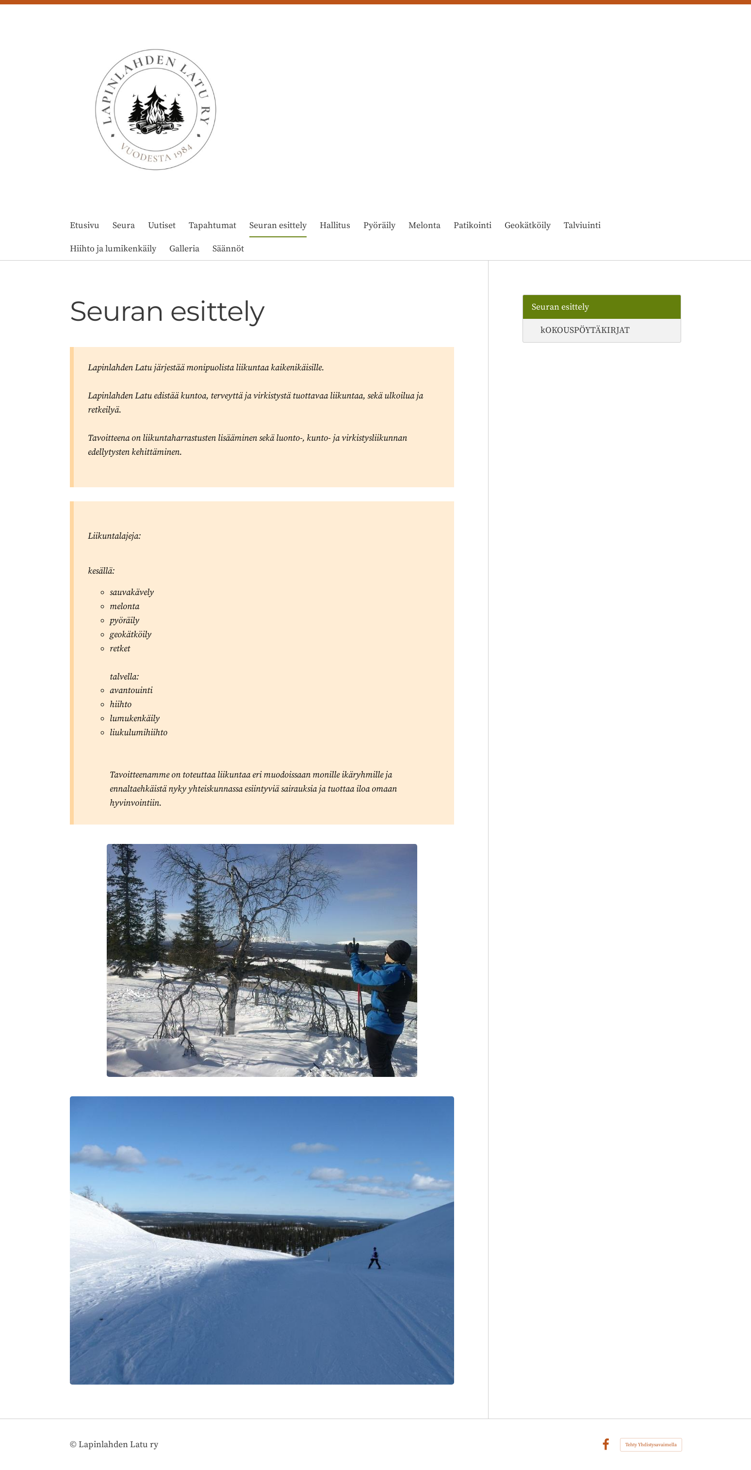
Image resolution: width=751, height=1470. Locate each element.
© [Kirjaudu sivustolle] (74, 1444)
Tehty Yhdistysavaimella (651, 1445)
